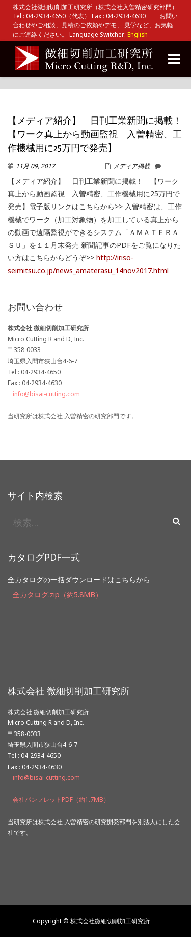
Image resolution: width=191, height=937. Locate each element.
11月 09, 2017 (35, 166)
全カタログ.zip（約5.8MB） (57, 594)
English (137, 34)
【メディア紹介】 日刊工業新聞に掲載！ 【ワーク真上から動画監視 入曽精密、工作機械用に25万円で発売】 (99, 135)
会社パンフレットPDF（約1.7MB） (61, 799)
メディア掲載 (131, 166)
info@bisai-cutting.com (46, 394)
